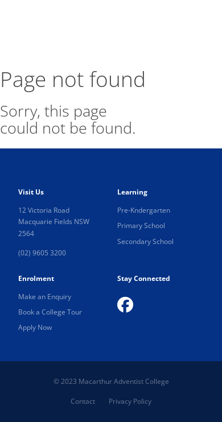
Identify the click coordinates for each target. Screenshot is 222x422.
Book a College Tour (50, 312)
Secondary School (145, 241)
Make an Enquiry (44, 296)
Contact (83, 401)
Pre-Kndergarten (143, 210)
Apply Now (35, 327)
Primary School (141, 225)
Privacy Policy (130, 401)
